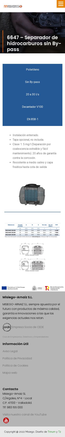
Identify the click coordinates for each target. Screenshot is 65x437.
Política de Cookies (15, 366)
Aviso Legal (10, 351)
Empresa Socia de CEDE (28, 327)
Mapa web (10, 373)
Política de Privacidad (17, 358)
